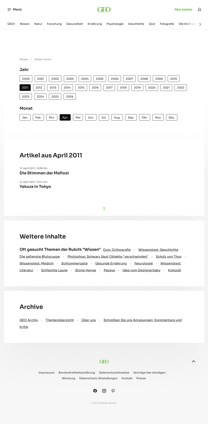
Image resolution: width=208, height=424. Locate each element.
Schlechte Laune (54, 270)
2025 (55, 96)
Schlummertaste (74, 263)
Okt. (145, 117)
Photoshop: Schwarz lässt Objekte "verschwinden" (108, 257)
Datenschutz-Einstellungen (98, 378)
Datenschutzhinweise (114, 372)
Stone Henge (85, 270)
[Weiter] (200, 24)
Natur (38, 24)
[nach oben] (193, 361)
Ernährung (95, 24)
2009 (159, 79)
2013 (53, 87)
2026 (69, 96)
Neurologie (143, 263)
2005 (100, 79)
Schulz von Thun (169, 257)
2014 (67, 87)
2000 (26, 79)
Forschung (54, 24)
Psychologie (115, 24)
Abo (183, 9)
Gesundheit (74, 24)
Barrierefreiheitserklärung (77, 372)
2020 (152, 87)
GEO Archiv (29, 320)
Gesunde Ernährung (111, 263)
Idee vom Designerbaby (141, 270)
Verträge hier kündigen (149, 372)
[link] (199, 9)
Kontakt (127, 378)
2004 (85, 79)
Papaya (109, 270)
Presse (141, 378)
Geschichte (136, 24)
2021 (166, 87)
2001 (40, 79)
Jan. (25, 117)
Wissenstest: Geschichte (158, 250)
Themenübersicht (60, 320)
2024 (40, 96)
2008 (144, 79)
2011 (25, 87)
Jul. (103, 117)
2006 (114, 79)
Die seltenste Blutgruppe (40, 257)
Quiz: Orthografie (117, 250)
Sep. (131, 117)
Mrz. (52, 117)
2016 (95, 87)
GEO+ (11, 24)
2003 (70, 79)
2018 (123, 87)
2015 (81, 87)
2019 (137, 87)
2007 (129, 79)
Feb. (38, 117)
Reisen (25, 24)
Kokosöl (174, 270)
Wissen (24, 59)
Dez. (172, 117)
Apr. (65, 117)
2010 (173, 79)
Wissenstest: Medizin (37, 263)
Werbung (68, 378)
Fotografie (167, 24)
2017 (109, 87)
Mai (78, 117)
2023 (25, 96)
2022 (180, 87)
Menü (14, 9)
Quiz (152, 24)
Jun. (91, 117)
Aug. (117, 117)
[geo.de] (104, 9)
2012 (39, 87)
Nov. (158, 117)
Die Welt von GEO (191, 24)
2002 (55, 79)
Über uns (88, 320)
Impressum (47, 372)
